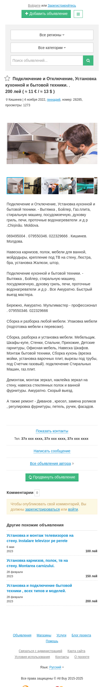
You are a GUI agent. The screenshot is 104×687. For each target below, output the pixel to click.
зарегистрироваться (42, 509)
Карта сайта (76, 651)
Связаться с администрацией (40, 651)
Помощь (52, 641)
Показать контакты (52, 431)
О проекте (81, 657)
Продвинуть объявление (52, 477)
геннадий (53, 99)
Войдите (34, 5)
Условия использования (32, 657)
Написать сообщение (52, 451)
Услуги (61, 635)
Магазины (44, 635)
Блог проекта (81, 635)
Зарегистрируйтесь (62, 5)
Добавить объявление (46, 13)
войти (73, 509)
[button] (33, 186)
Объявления (22, 635)
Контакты (62, 657)
